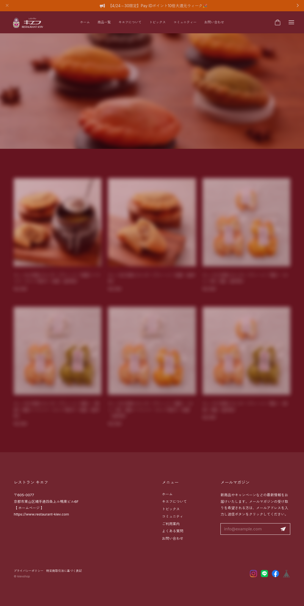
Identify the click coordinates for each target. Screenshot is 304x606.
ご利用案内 (171, 524)
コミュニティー (185, 22)
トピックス (157, 22)
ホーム (85, 22)
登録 (283, 529)
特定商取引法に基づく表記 (64, 571)
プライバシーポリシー (28, 571)
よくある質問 (172, 531)
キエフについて (130, 22)
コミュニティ (172, 516)
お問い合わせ (214, 22)
